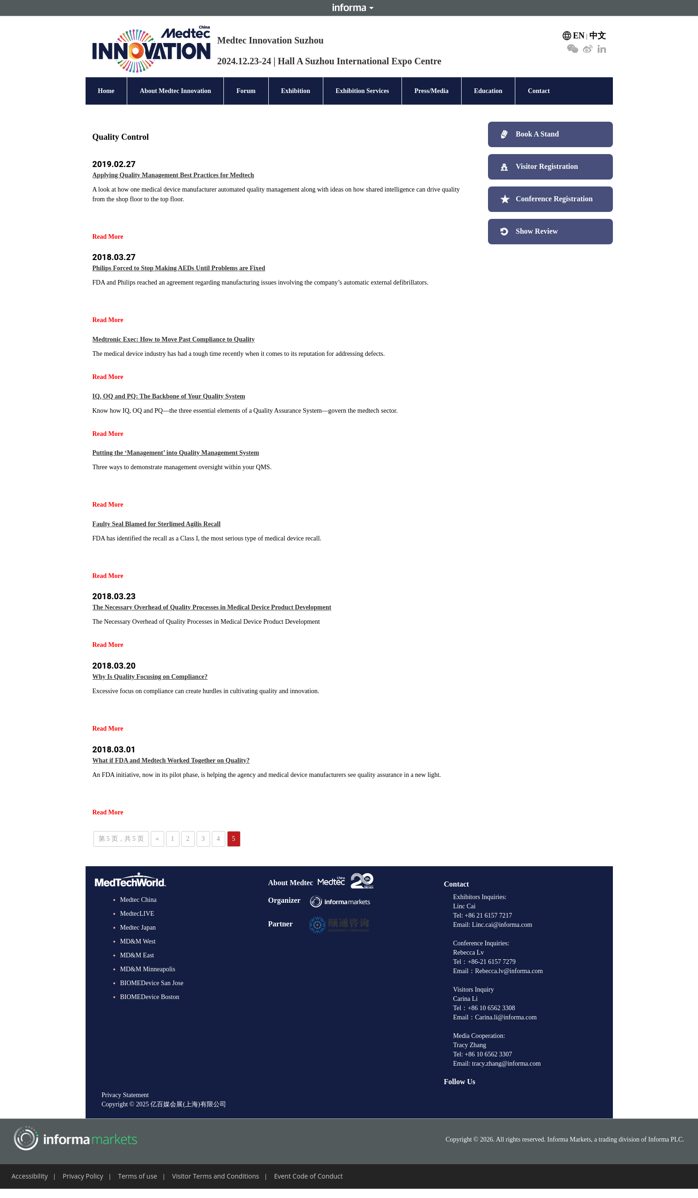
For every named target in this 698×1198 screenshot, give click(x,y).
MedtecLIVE (137, 913)
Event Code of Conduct (308, 1176)
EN (579, 35)
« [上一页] (157, 838)
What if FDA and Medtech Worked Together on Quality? (171, 760)
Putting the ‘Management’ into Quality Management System (176, 452)
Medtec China (138, 899)
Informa (349, 8)
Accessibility (30, 1176)
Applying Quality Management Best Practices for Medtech (173, 175)
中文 (597, 35)
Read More (108, 236)
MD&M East (137, 955)
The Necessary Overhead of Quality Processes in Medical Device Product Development (212, 607)
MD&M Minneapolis (147, 969)
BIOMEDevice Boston (149, 996)
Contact (539, 90)
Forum (245, 90)
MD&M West (138, 941)
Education (488, 90)
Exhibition (295, 90)
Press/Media (431, 90)
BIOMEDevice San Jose (152, 983)
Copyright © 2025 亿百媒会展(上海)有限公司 (164, 1104)
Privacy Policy (83, 1176)
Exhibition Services (362, 90)
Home (106, 90)
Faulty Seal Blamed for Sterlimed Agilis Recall (157, 524)
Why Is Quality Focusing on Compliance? (150, 676)
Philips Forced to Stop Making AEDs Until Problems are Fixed (179, 268)
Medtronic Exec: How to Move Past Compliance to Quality (174, 339)
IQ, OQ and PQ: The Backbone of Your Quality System (169, 396)
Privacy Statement (125, 1095)
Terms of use (137, 1176)
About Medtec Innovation (175, 90)
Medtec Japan (138, 927)
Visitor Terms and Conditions (215, 1176)
